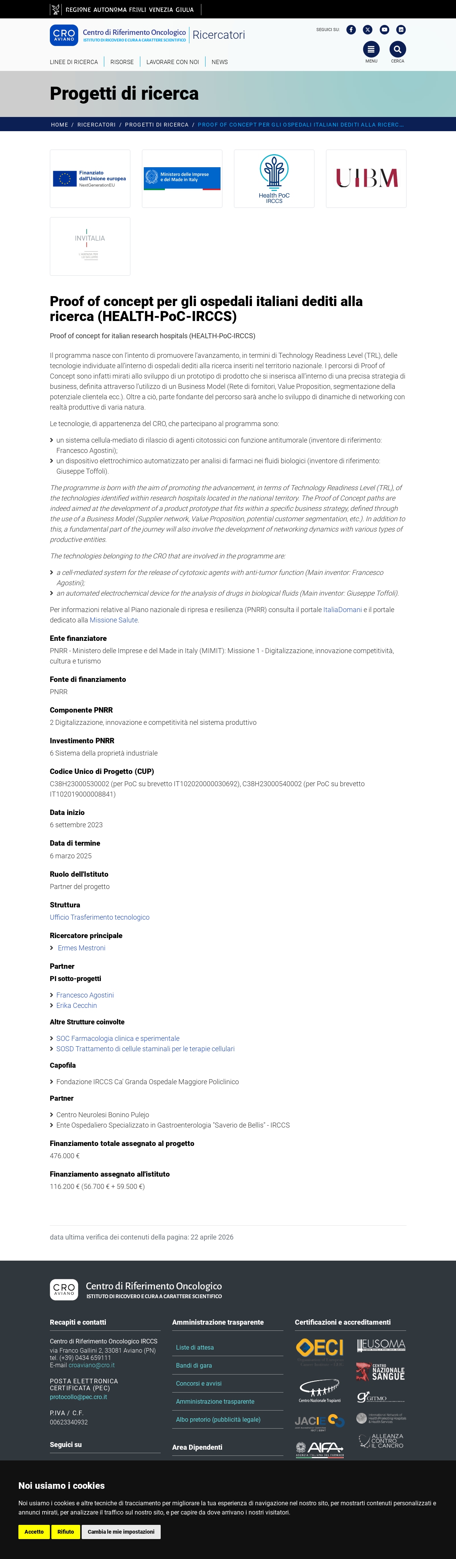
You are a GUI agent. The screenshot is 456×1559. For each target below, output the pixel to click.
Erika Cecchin (76, 1005)
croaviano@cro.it (92, 1365)
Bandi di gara (194, 1365)
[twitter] (365, 30)
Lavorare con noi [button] (173, 62)
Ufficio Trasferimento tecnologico (100, 917)
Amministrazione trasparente (215, 1401)
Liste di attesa (195, 1347)
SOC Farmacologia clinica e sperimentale (117, 1038)
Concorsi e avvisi (199, 1383)
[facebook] (348, 30)
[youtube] (382, 30)
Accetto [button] (34, 1532)
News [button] (220, 62)
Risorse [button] (122, 62)
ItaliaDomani (342, 610)
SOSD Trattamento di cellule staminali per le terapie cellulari (145, 1049)
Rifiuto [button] (66, 1532)
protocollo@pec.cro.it (78, 1397)
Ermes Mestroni (81, 948)
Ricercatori (219, 34)
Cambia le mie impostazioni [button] (121, 1532)
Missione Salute (114, 620)
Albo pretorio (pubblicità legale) (218, 1419)
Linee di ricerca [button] (74, 62)
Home (59, 125)
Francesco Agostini (85, 995)
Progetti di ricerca (157, 125)
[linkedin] (398, 30)
